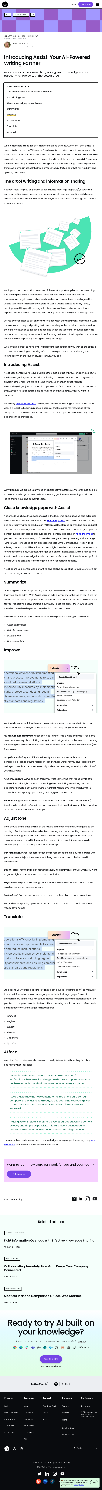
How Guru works (11, 1412)
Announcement (84, 533)
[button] (97, 4)
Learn (26, 1406)
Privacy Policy (79, 1485)
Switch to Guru (68, 1428)
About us (65, 1412)
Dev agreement (55, 1462)
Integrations (9, 1419)
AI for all (11, 132)
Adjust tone (13, 120)
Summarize (13, 109)
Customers (28, 1412)
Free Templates (68, 1434)
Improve (11, 114)
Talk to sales (85, 4)
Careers (65, 1406)
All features (9, 1426)
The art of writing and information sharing (29, 91)
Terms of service (39, 1462)
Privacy (67, 1462)
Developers (29, 1426)
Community (29, 1432)
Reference (28, 1419)
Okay (94, 1482)
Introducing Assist (16, 97)
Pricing (7, 1406)
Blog (25, 1439)
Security (46, 1419)
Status (45, 1412)
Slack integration (56, 520)
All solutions (9, 1432)
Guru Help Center (50, 1406)
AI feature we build (26, 403)
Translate (12, 126)
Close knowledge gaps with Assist (25, 103)
